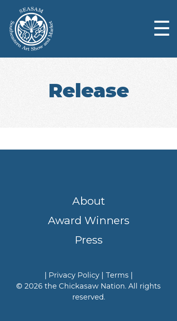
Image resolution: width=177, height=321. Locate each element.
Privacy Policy (74, 275)
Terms (117, 275)
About (88, 201)
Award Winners (89, 220)
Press (89, 239)
